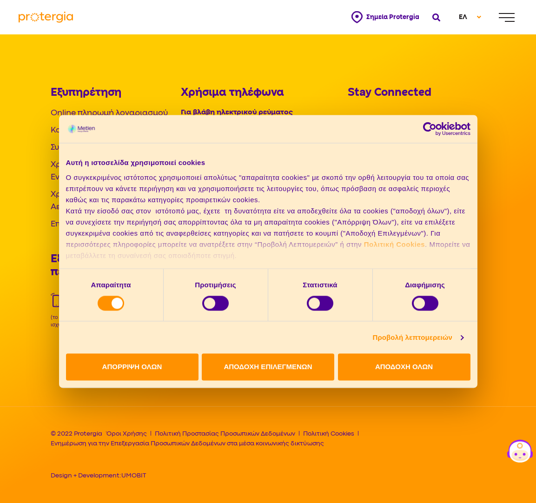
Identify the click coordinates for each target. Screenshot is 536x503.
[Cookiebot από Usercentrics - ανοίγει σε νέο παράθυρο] (429, 129)
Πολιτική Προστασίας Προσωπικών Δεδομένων (225, 434)
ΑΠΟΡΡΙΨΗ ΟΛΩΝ (132, 367)
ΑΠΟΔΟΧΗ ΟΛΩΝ (404, 367)
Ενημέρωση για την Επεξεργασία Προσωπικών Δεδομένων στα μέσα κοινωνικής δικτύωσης (187, 443)
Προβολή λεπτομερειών (413, 337)
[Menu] (506, 17)
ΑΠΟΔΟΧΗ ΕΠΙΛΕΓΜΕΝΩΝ (268, 367)
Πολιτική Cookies (394, 244)
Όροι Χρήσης (126, 434)
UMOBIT (133, 475)
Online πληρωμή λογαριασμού (109, 113)
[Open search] (435, 17)
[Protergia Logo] (46, 17)
